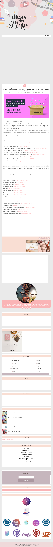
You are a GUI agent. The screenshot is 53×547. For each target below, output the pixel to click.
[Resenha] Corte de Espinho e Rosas (15, 417)
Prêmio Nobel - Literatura (26, 463)
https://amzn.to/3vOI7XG (11, 178)
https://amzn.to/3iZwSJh (14, 188)
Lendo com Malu (14, 368)
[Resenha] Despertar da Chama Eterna (15, 422)
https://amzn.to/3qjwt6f (22, 180)
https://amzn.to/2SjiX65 (21, 201)
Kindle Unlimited (27, 92)
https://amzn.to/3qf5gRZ (34, 152)
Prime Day (40, 92)
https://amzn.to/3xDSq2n (25, 196)
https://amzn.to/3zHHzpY (42, 148)
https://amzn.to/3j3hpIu (26, 203)
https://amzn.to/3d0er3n (24, 161)
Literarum (26, 456)
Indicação (14, 366)
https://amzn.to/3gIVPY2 (20, 194)
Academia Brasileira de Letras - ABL (26, 465)
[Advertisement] (26, 46)
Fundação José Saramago (26, 454)
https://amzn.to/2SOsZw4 (30, 150)
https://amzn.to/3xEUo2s (16, 199)
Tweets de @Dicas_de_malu (8, 439)
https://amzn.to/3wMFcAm (28, 156)
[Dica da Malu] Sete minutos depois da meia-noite (18, 412)
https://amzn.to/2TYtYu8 (19, 186)
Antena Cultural (26, 448)
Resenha (14, 369)
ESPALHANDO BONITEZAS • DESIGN (31, 545)
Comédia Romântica (14, 360)
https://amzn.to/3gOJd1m (20, 190)
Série (14, 371)
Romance (39, 369)
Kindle (22, 92)
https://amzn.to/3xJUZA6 (21, 184)
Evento (38, 363)
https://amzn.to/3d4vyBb (21, 182)
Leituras (39, 366)
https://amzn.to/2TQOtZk (26, 142)
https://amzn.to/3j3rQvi (23, 211)
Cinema (14, 358)
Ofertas (36, 92)
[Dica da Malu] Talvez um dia (14, 426)
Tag (39, 371)
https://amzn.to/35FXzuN (25, 140)
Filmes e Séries (39, 365)
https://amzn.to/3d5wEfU (20, 192)
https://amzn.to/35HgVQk (39, 154)
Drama (14, 363)
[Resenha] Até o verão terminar (14, 431)
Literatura (39, 368)
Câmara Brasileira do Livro (26, 452)
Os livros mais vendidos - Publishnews (26, 461)
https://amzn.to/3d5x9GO (24, 209)
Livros (33, 92)
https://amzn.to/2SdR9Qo (25, 146)
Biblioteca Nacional (26, 450)
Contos (38, 360)
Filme (14, 365)
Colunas (39, 358)
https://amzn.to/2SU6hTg (29, 158)
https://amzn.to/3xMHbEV (19, 205)
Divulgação (17, 92)
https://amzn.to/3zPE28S (31, 207)
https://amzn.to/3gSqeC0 (26, 213)
